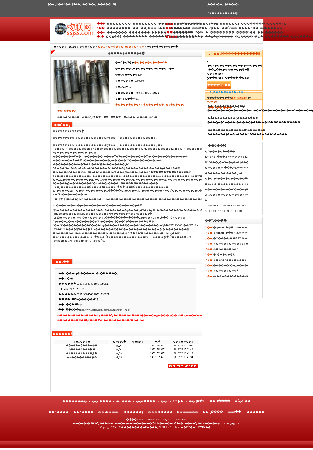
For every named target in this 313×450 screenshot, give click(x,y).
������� (139, 32)
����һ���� (68, 117)
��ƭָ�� (234, 412)
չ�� (169, 32)
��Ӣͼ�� (200, 28)
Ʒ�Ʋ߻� (198, 32)
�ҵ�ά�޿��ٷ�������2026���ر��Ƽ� (236, 232)
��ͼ (169, 28)
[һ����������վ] (222, 13)
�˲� (100, 37)
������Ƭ (159, 37)
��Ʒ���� (58, 412)
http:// (136, 98)
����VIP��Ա (219, 85)
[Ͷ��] (76, 4)
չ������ (184, 32)
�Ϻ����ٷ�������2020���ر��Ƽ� (238, 238)
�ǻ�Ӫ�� (242, 401)
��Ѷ (101, 24)
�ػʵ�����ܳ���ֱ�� (82, 357)
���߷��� (158, 28)
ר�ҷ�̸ (179, 24)
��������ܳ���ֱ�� (81, 345)
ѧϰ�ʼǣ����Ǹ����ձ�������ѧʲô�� (243, 276)
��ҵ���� (117, 32)
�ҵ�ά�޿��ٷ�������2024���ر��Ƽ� (228, 156)
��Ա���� (220, 401)
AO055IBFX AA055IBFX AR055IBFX (225, 205)
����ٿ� (244, 37)
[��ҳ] (52, 4)
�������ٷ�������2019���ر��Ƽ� (232, 167)
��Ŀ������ (270, 32)
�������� (118, 24)
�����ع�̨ (277, 24)
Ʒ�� (101, 28)
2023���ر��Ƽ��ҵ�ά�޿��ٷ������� (232, 162)
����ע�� (112, 117)
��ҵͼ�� (182, 28)
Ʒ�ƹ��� (193, 24)
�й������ (271, 28)
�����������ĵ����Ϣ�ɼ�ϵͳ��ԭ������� (243, 189)
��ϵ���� (146, 401)
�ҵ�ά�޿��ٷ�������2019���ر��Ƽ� (236, 227)
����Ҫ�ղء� (147, 117)
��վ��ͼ (196, 401)
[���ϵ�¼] (232, 4)
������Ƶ (229, 24)
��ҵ (101, 32)
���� (171, 37)
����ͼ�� (248, 28)
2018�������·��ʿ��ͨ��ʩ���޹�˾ (232, 194)
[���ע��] (215, 4)
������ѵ (161, 32)
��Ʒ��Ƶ (210, 24)
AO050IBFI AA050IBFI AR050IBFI (224, 211)
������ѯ (133, 412)
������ (87, 46)
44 (206, 200)
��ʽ (164, 401)
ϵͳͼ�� (214, 28)
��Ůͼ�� (229, 28)
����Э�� (246, 32)
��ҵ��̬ (139, 28)
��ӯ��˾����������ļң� (227, 183)
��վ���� (213, 412)
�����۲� (205, 32)
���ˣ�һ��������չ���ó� (228, 178)
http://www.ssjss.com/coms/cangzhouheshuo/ (104, 309)
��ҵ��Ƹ (113, 37)
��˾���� (102, 401)
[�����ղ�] (106, 4)
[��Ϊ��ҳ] (89, 4)
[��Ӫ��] (64, 4)
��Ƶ (169, 24)
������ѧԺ (302, 37)
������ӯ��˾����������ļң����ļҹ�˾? (248, 265)
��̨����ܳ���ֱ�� (81, 349)
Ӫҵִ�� (178, 401)
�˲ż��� (123, 401)
